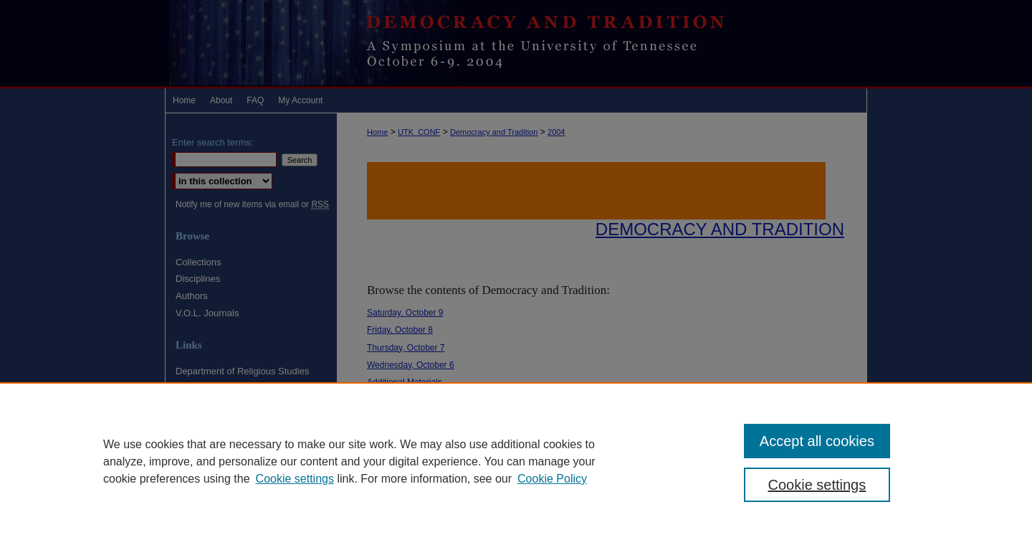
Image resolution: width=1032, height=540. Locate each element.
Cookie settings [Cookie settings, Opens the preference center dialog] (817, 485)
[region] (516, 461)
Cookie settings (295, 479)
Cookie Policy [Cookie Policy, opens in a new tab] (552, 479)
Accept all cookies (817, 441)
